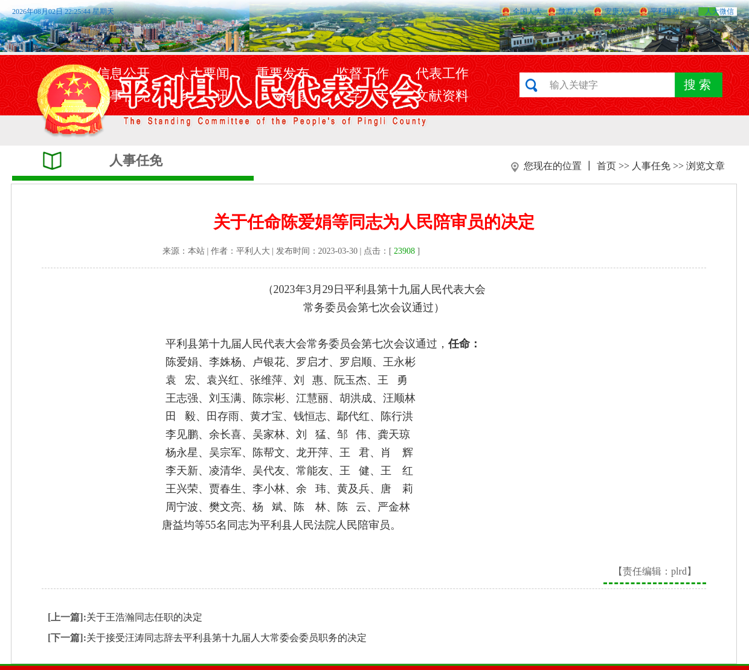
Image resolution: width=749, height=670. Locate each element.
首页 (606, 166)
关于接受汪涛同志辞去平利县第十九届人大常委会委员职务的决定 (226, 638)
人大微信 (719, 11)
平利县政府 (669, 11)
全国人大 (527, 11)
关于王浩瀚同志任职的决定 (144, 617)
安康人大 (619, 11)
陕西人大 (573, 11)
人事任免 (651, 166)
